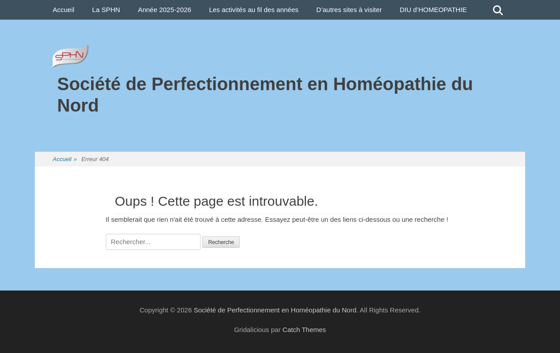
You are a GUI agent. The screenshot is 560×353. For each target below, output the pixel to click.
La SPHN (106, 9)
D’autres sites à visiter (349, 9)
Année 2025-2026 (164, 9)
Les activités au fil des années (253, 9)
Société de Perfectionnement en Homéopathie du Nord (275, 310)
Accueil (63, 9)
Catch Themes (304, 329)
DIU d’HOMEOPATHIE (433, 9)
